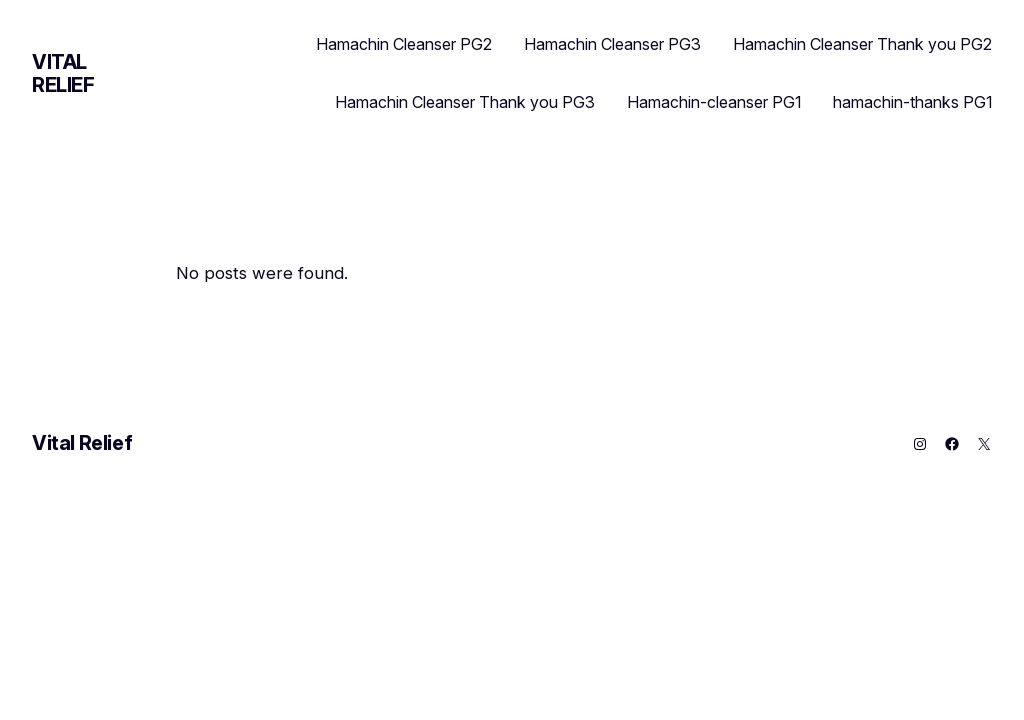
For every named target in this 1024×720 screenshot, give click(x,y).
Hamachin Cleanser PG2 (404, 44)
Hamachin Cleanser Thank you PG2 (862, 44)
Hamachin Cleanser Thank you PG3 (465, 102)
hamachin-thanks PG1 (912, 102)
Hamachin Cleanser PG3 (612, 44)
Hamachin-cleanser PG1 (714, 102)
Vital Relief (63, 73)
